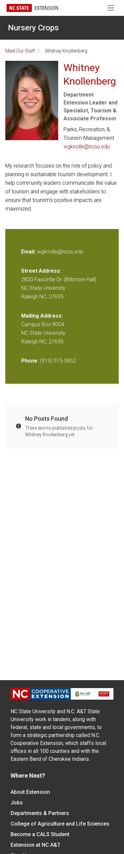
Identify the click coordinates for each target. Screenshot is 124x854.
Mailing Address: (42, 316)
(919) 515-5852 (58, 361)
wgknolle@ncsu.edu (86, 146)
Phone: (30, 361)
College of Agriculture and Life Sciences (60, 824)
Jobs (17, 802)
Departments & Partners (40, 813)
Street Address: (41, 271)
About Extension (30, 792)
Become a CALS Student (40, 834)
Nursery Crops (33, 27)
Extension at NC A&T (36, 845)
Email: (29, 252)
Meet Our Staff (20, 51)
